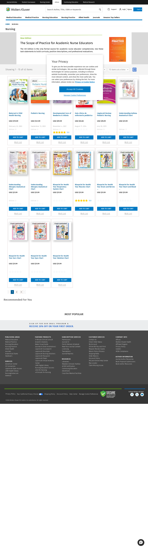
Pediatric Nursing (38, 113)
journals (96, 17)
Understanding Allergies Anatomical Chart (17, 187)
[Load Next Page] (24, 292)
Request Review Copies (97, 349)
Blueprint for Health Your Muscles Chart (83, 186)
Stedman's (8, 356)
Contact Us (93, 340)
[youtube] (142, 394)
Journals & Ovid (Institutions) (45, 346)
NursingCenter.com (11, 373)
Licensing (65, 349)
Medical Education (11, 340)
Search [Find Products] (100, 9)
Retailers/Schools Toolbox (71, 364)
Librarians (65, 361)
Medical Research (89, 2)
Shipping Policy (49, 394)
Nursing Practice (11, 346)
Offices (118, 340)
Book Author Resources (124, 364)
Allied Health (9, 349)
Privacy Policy (121, 346)
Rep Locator (93, 363)
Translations (66, 351)
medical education (14, 17)
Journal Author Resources (125, 359)
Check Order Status (95, 342)
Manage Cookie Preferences (88, 394)
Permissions (66, 340)
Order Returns (94, 356)
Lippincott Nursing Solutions (45, 354)
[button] (140, 542)
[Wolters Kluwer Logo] (25, 9)
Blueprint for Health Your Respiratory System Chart (61, 187)
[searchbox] (74, 9)
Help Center (73, 394)
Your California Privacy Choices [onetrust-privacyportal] (30, 394)
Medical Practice (11, 342)
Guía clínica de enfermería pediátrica (83, 114)
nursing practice (68, 17)
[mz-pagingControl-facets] (118, 69)
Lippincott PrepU (41, 358)
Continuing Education (71, 2)
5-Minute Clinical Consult (44, 340)
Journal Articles (12, 2)
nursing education (50, 17)
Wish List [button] (18, 142)
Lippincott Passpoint (42, 356)
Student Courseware (28, 2)
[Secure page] (108, 394)
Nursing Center (45, 2)
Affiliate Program (121, 344)
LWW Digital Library (42, 365)
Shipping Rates (94, 354)
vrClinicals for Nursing (43, 372)
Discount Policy (94, 358)
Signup (129, 9)
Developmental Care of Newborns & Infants (62, 114)
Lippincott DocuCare (42, 351)
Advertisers (66, 371)
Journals (8, 351)
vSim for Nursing (41, 370)
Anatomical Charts (11, 354)
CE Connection (10, 366)
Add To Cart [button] (18, 137)
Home (7, 24)
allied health (84, 17)
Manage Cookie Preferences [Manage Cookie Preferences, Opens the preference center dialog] (75, 95)
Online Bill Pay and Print (97, 346)
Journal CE (65, 342)
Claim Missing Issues (96, 365)
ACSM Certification (68, 366)
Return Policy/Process (97, 351)
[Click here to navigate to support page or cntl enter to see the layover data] (112, 9)
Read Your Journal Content (71, 346)
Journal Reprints (67, 354)
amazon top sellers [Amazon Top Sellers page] (111, 17)
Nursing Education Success (44, 368)
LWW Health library (11, 371)
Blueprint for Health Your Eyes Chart (39, 257)
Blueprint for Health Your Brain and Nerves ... (106, 187)
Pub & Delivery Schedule (70, 344)
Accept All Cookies (75, 89)
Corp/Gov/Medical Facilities (71, 373)
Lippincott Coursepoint (43, 349)
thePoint (8, 375)
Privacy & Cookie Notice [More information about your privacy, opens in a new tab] (85, 82)
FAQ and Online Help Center (98, 360)
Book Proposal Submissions (125, 361)
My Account (93, 344)
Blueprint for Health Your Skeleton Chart (61, 257)
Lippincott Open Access (13, 368)
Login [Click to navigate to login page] (124, 9)
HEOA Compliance (122, 351)
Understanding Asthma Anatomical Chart (128, 114)
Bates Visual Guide (41, 344)
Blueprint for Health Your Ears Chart (17, 257)
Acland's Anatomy (41, 342)
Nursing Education (11, 344)
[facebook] (132, 394)
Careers (118, 349)
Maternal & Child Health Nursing (15, 114)
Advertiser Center (11, 364)
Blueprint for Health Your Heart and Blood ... (127, 187)
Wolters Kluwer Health (123, 342)
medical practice (32, 17)
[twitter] (137, 394)
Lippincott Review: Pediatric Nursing (104, 114)
